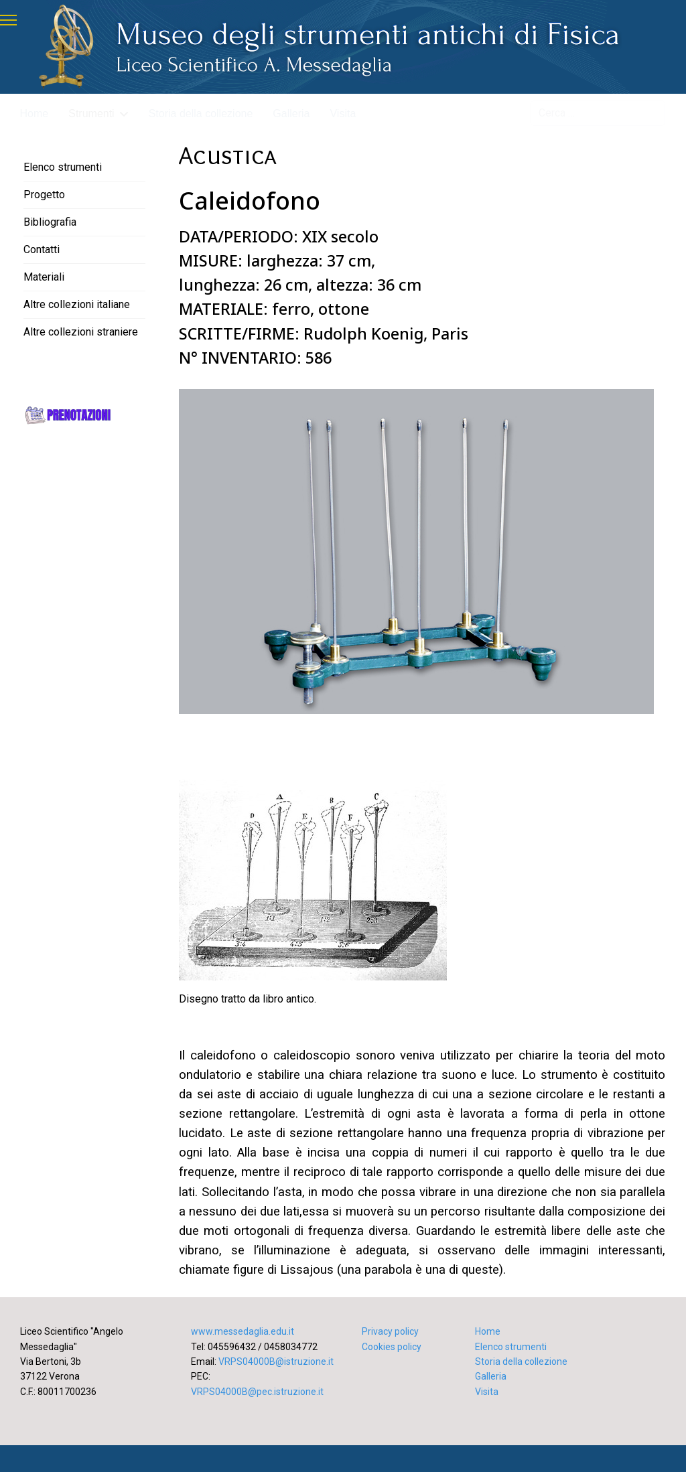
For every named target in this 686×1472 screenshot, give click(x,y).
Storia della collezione (201, 113)
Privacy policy (390, 1331)
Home (34, 113)
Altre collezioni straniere (80, 331)
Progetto (44, 194)
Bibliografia (49, 222)
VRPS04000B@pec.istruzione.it (257, 1391)
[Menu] (8, 20)
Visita (343, 113)
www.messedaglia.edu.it (242, 1331)
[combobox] (597, 113)
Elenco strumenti (62, 167)
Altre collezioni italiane (76, 304)
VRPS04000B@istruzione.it (276, 1361)
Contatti (41, 249)
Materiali (43, 277)
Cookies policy (391, 1346)
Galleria (291, 113)
